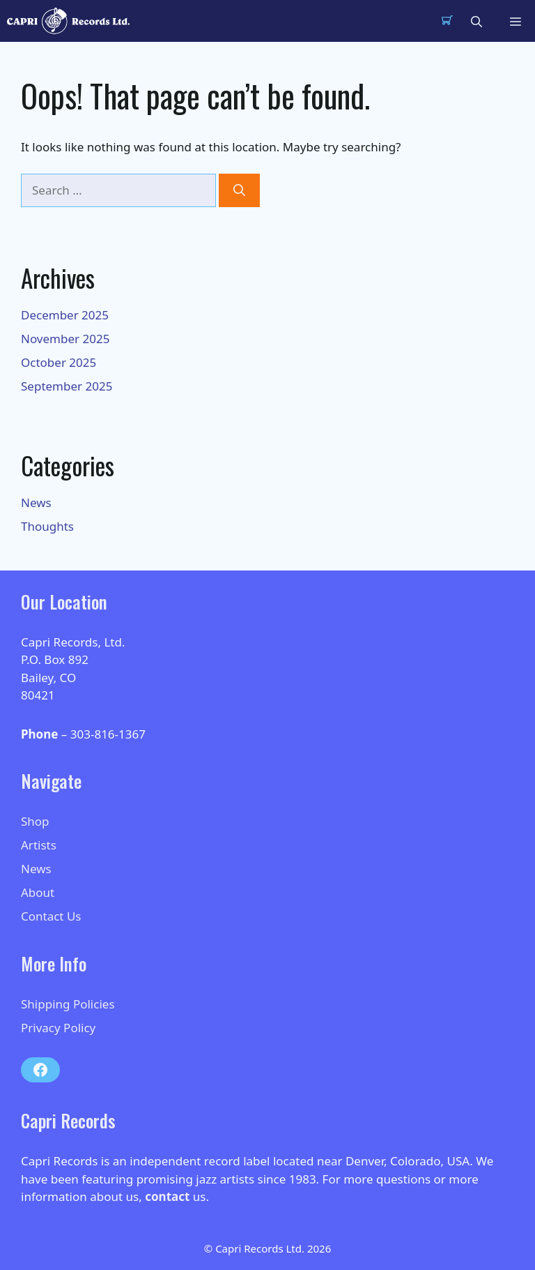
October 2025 (58, 362)
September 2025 (66, 386)
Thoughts (47, 526)
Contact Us (51, 916)
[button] (476, 21)
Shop (35, 821)
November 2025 (65, 339)
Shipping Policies (68, 1004)
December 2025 (65, 315)
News (36, 502)
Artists (38, 845)
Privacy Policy (58, 1028)
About (37, 892)
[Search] (239, 190)
